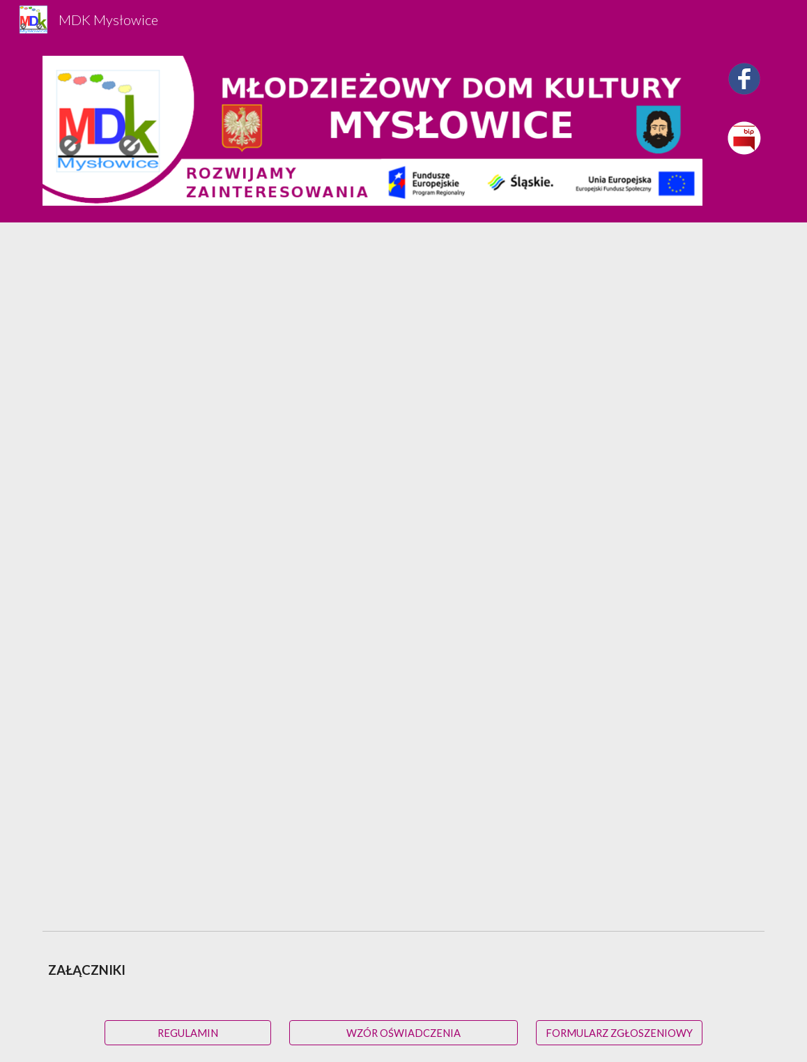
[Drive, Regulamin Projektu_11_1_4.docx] (403, 573)
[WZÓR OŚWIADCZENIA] (403, 1033)
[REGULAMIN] (187, 1033)
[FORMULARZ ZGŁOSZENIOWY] (619, 1033)
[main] (403, 970)
